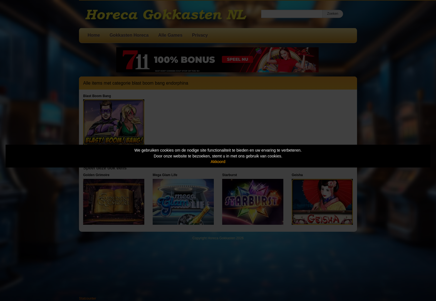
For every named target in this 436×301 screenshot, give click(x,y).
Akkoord (218, 161)
